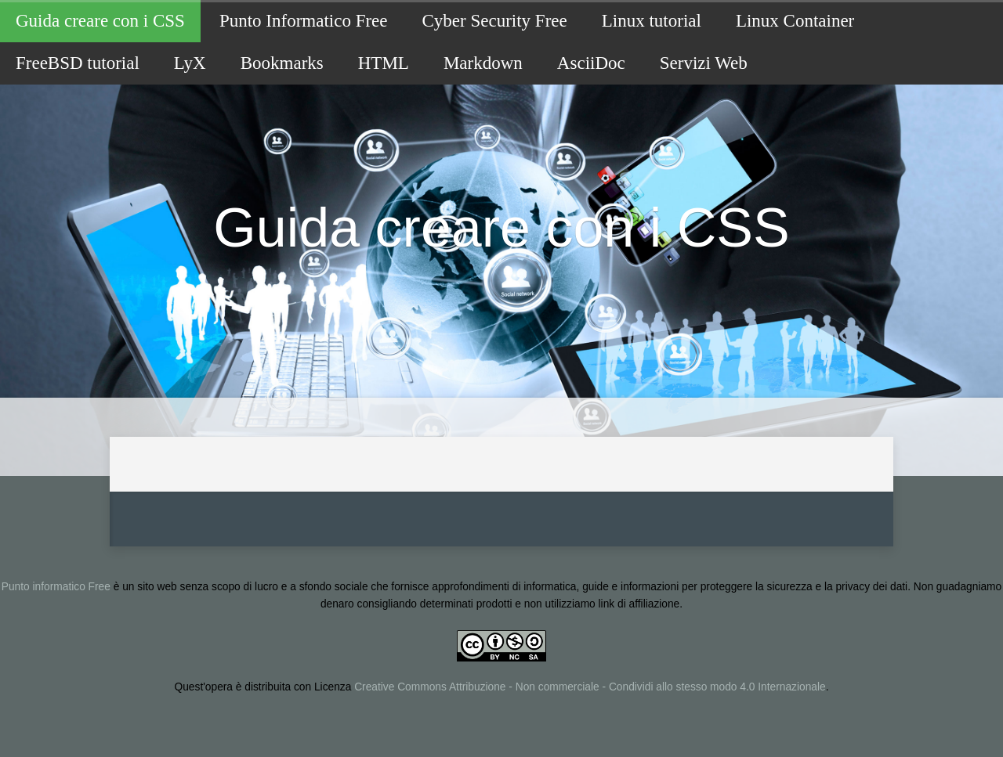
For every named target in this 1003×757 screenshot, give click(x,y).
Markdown (483, 63)
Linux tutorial (651, 21)
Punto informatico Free (56, 587)
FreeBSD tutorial (77, 63)
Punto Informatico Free (303, 21)
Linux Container (795, 21)
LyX (190, 63)
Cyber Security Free (494, 21)
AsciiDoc (591, 63)
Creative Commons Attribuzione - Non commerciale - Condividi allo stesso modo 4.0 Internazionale (589, 687)
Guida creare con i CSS (100, 21)
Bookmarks (282, 63)
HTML (383, 63)
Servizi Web (704, 63)
